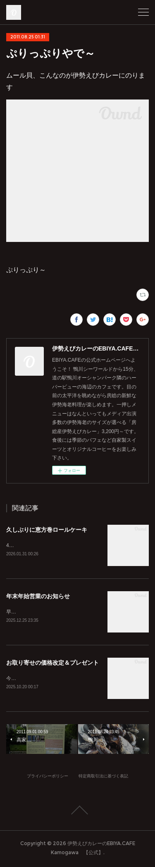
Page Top (77, 812)
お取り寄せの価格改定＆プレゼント (52, 664)
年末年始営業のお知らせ (38, 597)
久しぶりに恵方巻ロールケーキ (46, 529)
